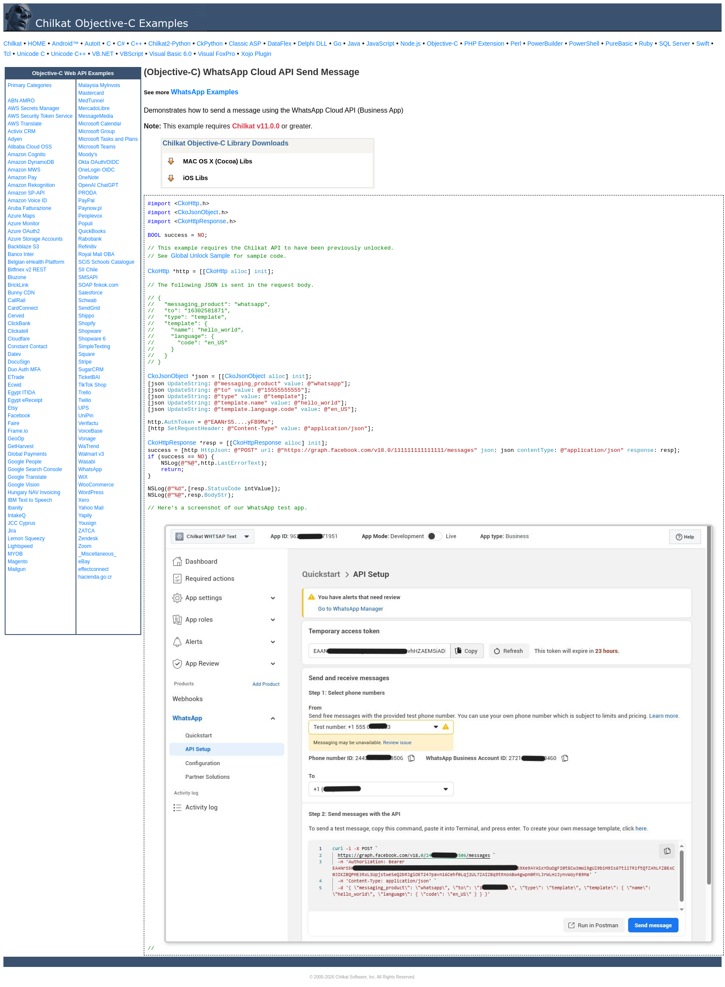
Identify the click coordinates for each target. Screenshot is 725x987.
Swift (702, 43)
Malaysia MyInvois (99, 85)
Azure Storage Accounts (35, 239)
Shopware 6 (92, 339)
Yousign (87, 523)
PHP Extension (484, 43)
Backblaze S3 (23, 247)
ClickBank (19, 323)
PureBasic (619, 43)
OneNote (89, 178)
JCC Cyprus (21, 523)
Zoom (85, 546)
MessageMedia (96, 116)
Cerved (16, 316)
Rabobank (90, 239)
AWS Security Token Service (40, 116)
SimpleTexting (95, 346)
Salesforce (91, 293)
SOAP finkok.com (99, 285)
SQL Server (674, 43)
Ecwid (14, 385)
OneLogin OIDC (97, 170)
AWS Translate (25, 124)
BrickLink (18, 285)
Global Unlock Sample (200, 255)
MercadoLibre (94, 108)
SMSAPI (88, 277)
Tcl (7, 53)
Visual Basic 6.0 (170, 53)
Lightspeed (20, 546)
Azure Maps (21, 216)
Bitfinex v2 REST (27, 270)
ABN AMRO (21, 101)
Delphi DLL (312, 43)
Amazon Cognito (27, 154)
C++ (136, 43)
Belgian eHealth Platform (36, 262)
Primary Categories (30, 85)
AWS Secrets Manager (34, 108)
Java (353, 43)
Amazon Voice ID (27, 201)
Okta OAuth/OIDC (99, 162)
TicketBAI (89, 377)
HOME (37, 43)
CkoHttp (188, 203)
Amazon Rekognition (31, 185)
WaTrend (89, 446)
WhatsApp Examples (204, 92)
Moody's (88, 154)
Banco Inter (21, 254)
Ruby (646, 43)
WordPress (91, 492)
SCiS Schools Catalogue (106, 262)
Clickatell (18, 331)
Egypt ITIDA (21, 393)
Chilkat (12, 43)
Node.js (410, 43)
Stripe (85, 362)
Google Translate (27, 477)
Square (87, 354)
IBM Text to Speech (30, 500)
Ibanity (15, 508)
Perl (515, 43)
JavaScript (380, 43)
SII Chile (88, 270)
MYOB (15, 554)
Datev (14, 354)
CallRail (16, 300)
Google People (24, 462)
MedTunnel (91, 101)
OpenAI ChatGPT (99, 185)
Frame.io (18, 431)
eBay (84, 562)
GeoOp (16, 439)
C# (121, 43)
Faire (13, 423)
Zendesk (88, 539)
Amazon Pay (22, 178)
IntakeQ (17, 515)
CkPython (210, 43)
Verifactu (89, 423)
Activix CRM (21, 131)
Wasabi (87, 462)
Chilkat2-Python (169, 43)
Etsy (12, 408)
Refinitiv (88, 247)
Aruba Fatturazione (29, 208)
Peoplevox (90, 216)
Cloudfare (19, 339)
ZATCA (87, 531)
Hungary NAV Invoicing (34, 492)
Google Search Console (35, 469)
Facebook (19, 416)
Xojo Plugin (256, 53)
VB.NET (103, 53)
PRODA (88, 193)
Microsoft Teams (97, 147)
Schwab (88, 300)
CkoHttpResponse (202, 221)
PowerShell (584, 43)
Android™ (65, 43)
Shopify (87, 323)
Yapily (85, 515)
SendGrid (89, 308)
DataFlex (279, 43)
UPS (84, 408)
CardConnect (23, 308)
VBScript (131, 53)
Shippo (86, 316)
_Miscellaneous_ (97, 554)
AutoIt (93, 43)
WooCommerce (96, 485)
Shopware (90, 331)
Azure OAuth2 (24, 231)
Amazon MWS (24, 170)
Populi (86, 224)
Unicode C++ (68, 53)
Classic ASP (245, 43)
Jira (12, 531)
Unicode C (31, 53)
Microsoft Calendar (100, 124)
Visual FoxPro (216, 53)
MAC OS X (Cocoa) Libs (217, 161)
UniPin (86, 416)
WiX (83, 477)
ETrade (16, 377)
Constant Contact (27, 346)
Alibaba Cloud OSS (30, 147)
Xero (84, 500)
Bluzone (17, 277)
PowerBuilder (545, 43)
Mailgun (17, 569)
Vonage (87, 439)
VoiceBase (91, 431)
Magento (18, 562)
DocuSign (19, 362)
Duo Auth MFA (24, 370)
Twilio (85, 400)
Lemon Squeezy (26, 539)
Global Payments (27, 454)
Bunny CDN (21, 293)
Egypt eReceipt (25, 400)
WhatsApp (90, 469)
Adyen (15, 139)
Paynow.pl (90, 208)
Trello (85, 393)
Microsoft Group (97, 131)
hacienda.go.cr (95, 577)
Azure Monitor (24, 224)
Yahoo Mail (91, 508)
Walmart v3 (91, 454)
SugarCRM (91, 370)
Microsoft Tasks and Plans (108, 139)
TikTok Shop (93, 385)
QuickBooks (92, 231)
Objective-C (442, 43)
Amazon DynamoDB (31, 162)
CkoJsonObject (198, 212)
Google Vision (24, 485)
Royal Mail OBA (97, 254)
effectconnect (94, 569)
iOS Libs (195, 178)
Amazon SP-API (26, 193)
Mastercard (91, 93)
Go (337, 43)
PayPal (87, 201)
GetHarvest (21, 446)
